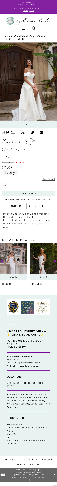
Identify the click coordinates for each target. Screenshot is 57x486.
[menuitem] (23, 30)
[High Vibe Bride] (28, 22)
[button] (23, 30)
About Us (11, 438)
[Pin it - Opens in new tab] (32, 134)
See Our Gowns (15, 429)
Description (14, 209)
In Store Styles (13, 41)
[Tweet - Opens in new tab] (23, 134)
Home (6, 38)
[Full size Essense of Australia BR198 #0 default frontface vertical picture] (28, 87)
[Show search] (33, 30)
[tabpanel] (28, 87)
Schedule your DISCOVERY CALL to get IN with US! (29, 202)
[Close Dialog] (54, 479)
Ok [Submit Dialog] (3, 479)
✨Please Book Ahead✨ (25, 339)
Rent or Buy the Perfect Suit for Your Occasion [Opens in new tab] (26, 446)
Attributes (38, 209)
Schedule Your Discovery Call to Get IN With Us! (27, 433)
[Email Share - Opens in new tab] (41, 134)
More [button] (6, 232)
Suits (32, 12)
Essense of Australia (28, 38)
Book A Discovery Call (28, 5)
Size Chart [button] (47, 181)
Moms (25, 12)
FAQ (9, 441)
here (28, 484)
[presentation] (13, 265)
